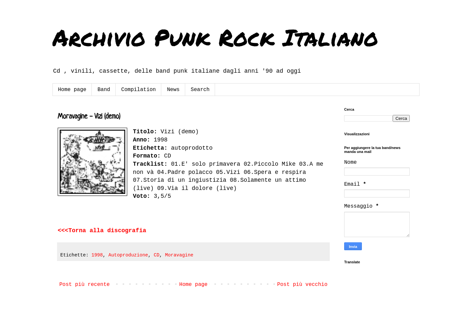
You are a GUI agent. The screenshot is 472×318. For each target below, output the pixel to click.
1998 (97, 255)
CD (156, 255)
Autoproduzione (128, 255)
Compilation (138, 90)
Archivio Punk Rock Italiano (215, 37)
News (173, 90)
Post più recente (84, 285)
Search (200, 90)
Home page (72, 90)
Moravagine (179, 255)
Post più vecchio (302, 285)
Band (103, 90)
